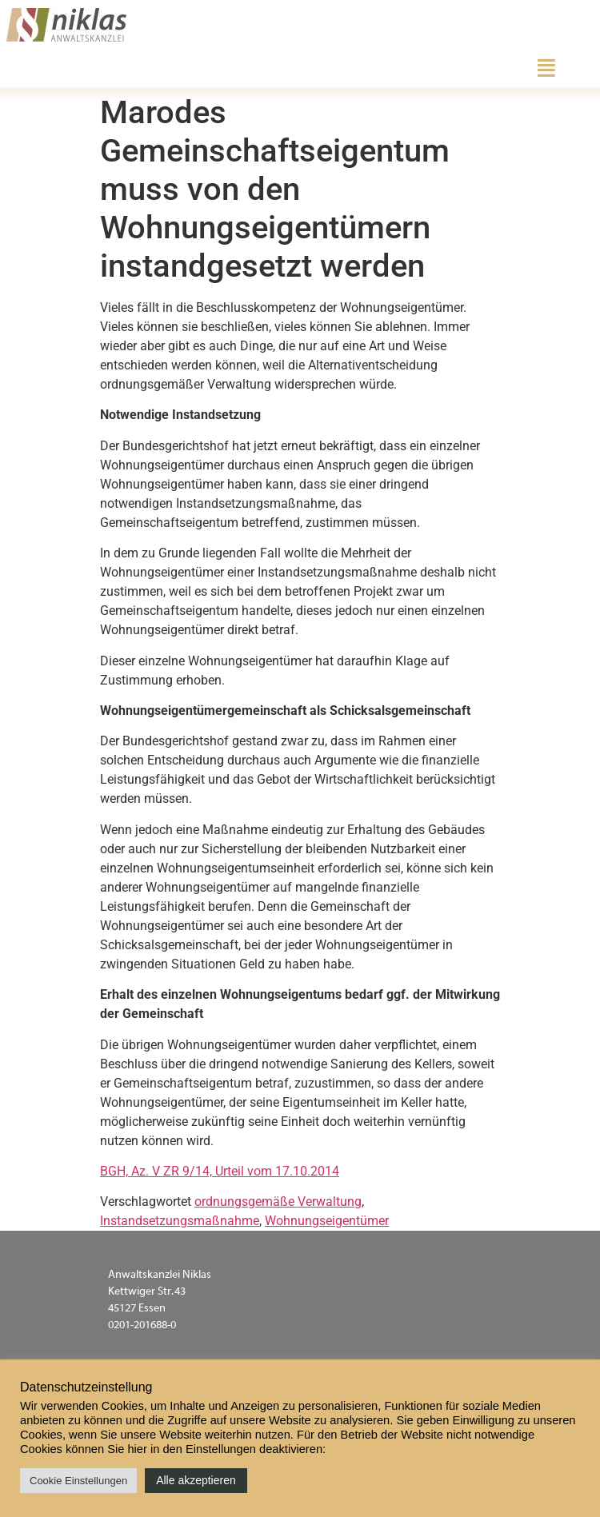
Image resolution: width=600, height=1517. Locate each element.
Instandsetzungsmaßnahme (179, 1220)
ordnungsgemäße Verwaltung (278, 1201)
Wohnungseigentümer (327, 1220)
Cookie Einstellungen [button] (78, 1481)
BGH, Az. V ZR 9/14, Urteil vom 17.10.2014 (219, 1171)
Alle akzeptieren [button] (196, 1480)
